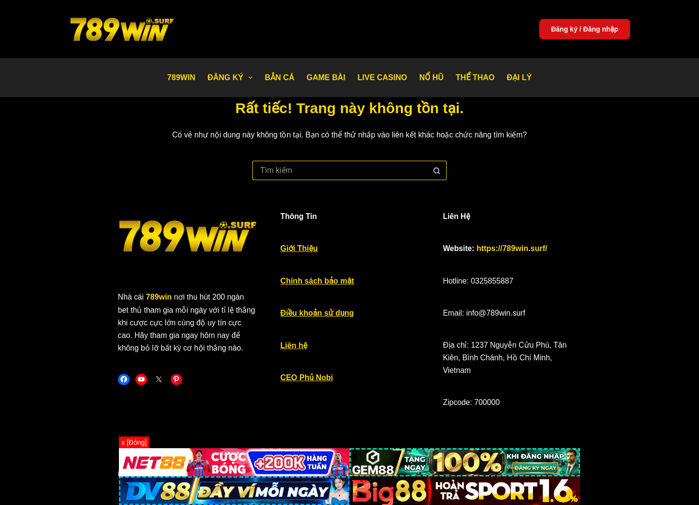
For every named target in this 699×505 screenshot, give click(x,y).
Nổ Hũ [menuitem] (431, 77)
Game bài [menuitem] (325, 77)
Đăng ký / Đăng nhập (584, 29)
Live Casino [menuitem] (382, 77)
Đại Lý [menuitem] (519, 77)
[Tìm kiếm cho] (339, 170)
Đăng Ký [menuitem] (231, 78)
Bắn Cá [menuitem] (279, 77)
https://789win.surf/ (529, 253)
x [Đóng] (134, 442)
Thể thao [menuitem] (475, 77)
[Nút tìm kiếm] (437, 170)
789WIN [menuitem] (181, 77)
